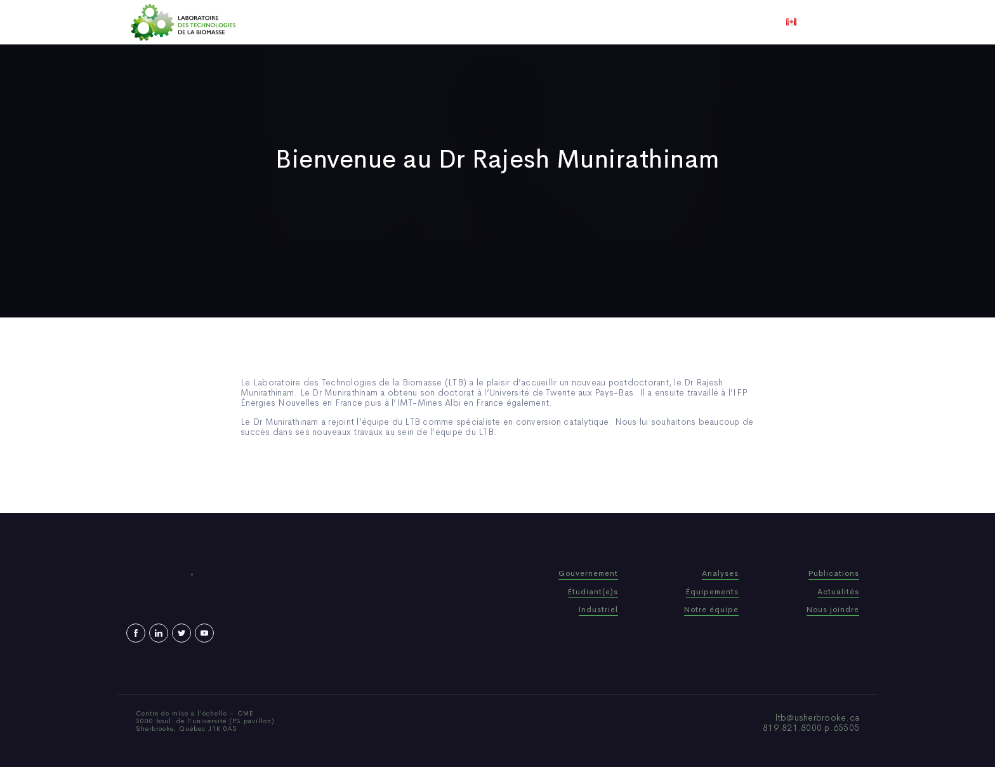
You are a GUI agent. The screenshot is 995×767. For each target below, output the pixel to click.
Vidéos (597, 22)
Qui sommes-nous (398, 22)
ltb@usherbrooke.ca (817, 717)
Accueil (328, 22)
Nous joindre (655, 22)
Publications (480, 22)
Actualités (545, 22)
